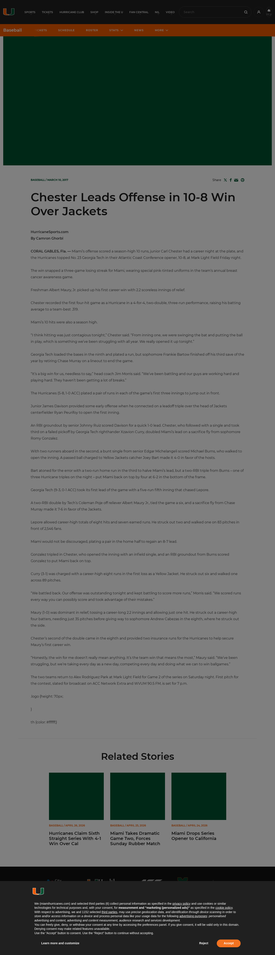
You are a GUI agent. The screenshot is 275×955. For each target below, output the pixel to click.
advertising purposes (193, 916)
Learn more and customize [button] (60, 943)
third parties (109, 912)
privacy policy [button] (181, 903)
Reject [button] (203, 943)
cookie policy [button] (223, 907)
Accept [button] (229, 943)
